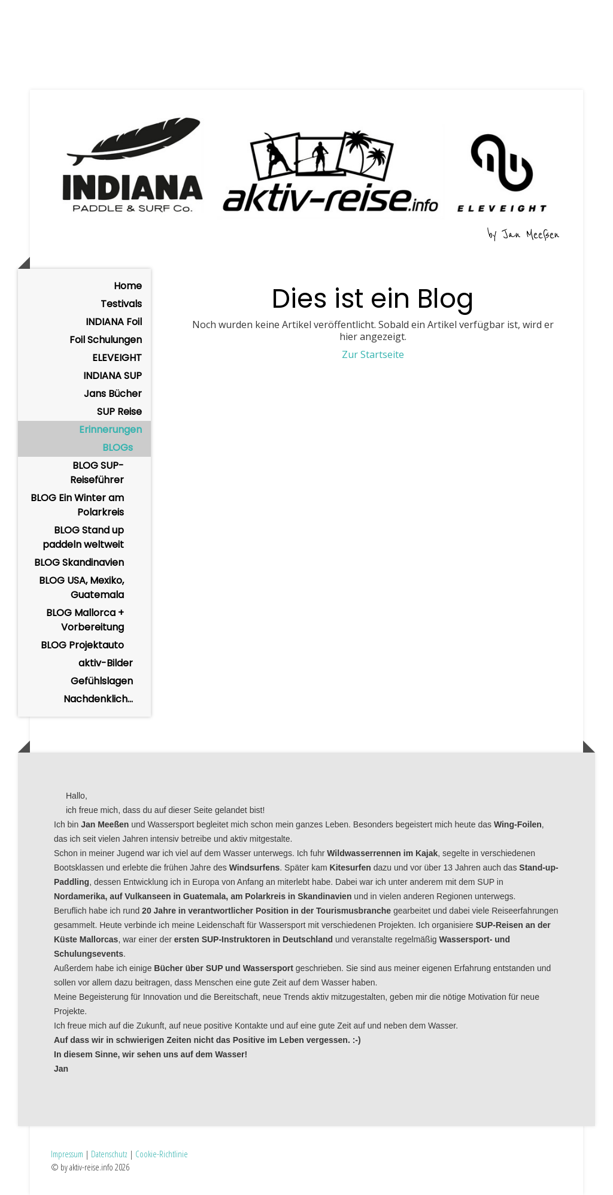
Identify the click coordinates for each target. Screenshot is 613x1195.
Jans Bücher (113, 394)
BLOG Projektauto (82, 645)
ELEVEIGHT (117, 358)
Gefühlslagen (102, 681)
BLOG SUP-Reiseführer (97, 473)
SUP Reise (119, 411)
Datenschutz (109, 1154)
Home (128, 286)
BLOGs (117, 447)
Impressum (67, 1154)
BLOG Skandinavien (79, 562)
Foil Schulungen (105, 340)
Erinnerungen (110, 429)
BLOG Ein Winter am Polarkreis (77, 505)
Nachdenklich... (98, 699)
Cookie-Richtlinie (161, 1154)
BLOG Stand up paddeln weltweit (83, 537)
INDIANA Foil (114, 322)
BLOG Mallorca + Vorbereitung (85, 620)
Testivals (121, 304)
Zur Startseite (373, 354)
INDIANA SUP (112, 376)
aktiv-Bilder (105, 663)
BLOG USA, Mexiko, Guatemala (81, 588)
